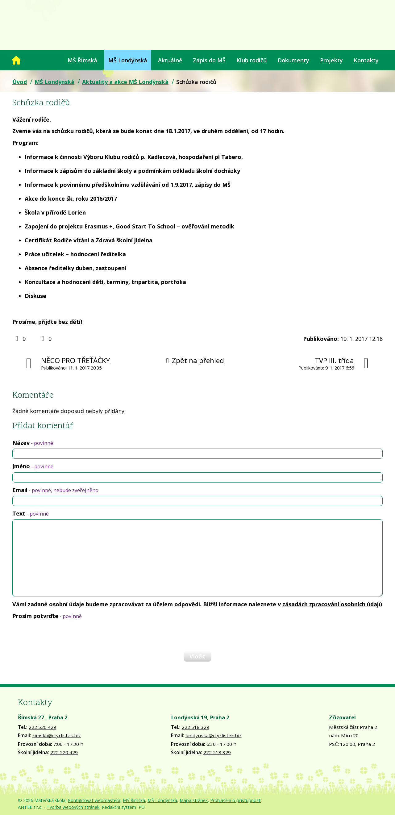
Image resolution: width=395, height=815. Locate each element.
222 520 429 (42, 727)
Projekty (331, 60)
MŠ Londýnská (127, 60)
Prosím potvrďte (47, 616)
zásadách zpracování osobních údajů (332, 604)
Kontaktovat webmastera (94, 800)
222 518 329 (195, 727)
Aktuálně (170, 60)
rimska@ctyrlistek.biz (56, 735)
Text (30, 513)
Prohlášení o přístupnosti (235, 800)
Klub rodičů (251, 60)
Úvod (16, 60)
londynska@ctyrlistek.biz (213, 735)
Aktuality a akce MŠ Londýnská (125, 82)
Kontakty (366, 60)
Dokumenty (293, 60)
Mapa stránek (194, 800)
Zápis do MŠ (209, 60)
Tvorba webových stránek (73, 807)
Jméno (32, 466)
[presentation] (59, 635)
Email (55, 490)
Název (32, 442)
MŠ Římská (82, 60)
